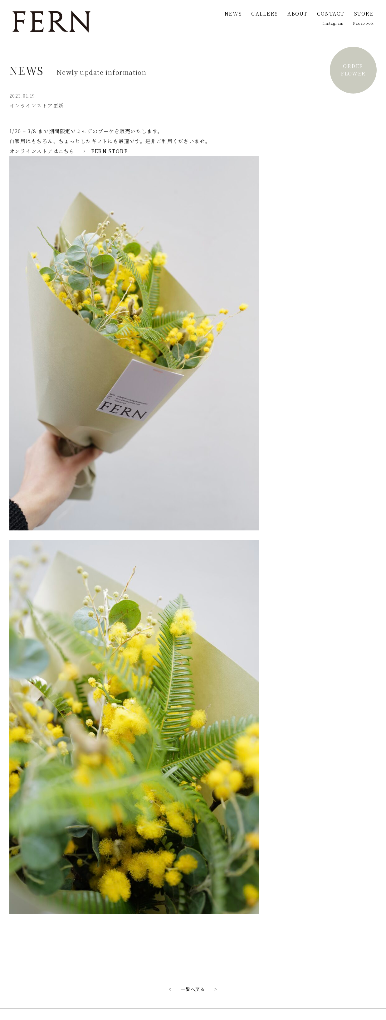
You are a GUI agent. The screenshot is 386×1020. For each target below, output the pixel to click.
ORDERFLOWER (353, 69)
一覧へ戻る (193, 989)
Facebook (363, 23)
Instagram (333, 23)
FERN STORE (109, 151)
